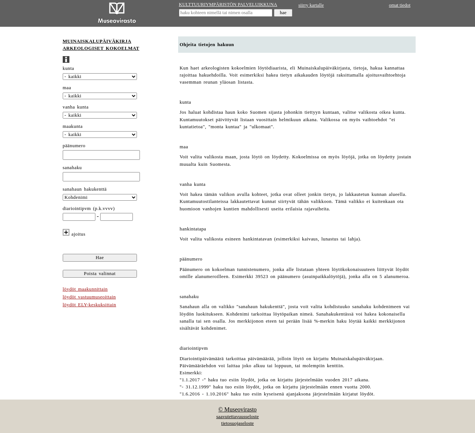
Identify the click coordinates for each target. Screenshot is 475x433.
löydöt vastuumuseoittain (89, 297)
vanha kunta (76, 107)
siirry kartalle (311, 5)
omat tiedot (399, 5)
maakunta (73, 126)
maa (67, 87)
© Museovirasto (237, 409)
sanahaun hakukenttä (85, 189)
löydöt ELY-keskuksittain (89, 304)
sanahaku (72, 167)
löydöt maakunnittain (85, 289)
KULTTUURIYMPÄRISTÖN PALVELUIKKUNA (228, 4)
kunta (68, 68)
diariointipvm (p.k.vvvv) (89, 208)
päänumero (74, 145)
